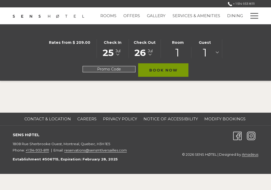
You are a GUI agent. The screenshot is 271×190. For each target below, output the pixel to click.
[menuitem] (108, 15)
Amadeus (250, 154)
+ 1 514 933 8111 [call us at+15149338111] (241, 4)
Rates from (69, 42)
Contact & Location (47, 118)
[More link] (252, 15)
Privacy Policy (120, 118)
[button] (113, 48)
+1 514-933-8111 (37, 150)
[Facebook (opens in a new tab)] (237, 135)
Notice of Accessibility (170, 118)
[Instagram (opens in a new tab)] (251, 135)
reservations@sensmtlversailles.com (95, 150)
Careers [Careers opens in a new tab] (87, 118)
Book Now (169, 70)
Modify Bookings (225, 118)
